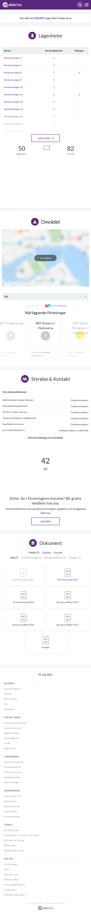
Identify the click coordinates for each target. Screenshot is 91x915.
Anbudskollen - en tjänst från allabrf (21, 835)
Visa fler (45, 138)
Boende (46, 552)
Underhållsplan (11, 738)
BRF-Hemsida (10, 699)
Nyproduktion (10, 811)
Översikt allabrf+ (12, 688)
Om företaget (11, 864)
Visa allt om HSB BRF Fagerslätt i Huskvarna (45, 18)
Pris (6, 704)
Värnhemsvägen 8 (13, 79)
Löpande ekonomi (12, 728)
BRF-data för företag (14, 840)
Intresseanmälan (12, 816)
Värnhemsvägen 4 (13, 65)
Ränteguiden (10, 801)
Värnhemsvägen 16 (13, 109)
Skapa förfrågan (11, 782)
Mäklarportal (10, 845)
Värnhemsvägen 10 (13, 87)
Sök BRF (46, 674)
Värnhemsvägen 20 (13, 123)
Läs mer (45, 521)
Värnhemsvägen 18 (13, 116)
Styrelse (58, 552)
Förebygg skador (12, 777)
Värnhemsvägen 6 (13, 72)
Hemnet (8, 693)
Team (6, 869)
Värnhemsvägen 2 (13, 58)
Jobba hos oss (11, 874)
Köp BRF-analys (11, 830)
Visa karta (45, 257)
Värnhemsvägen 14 (13, 101)
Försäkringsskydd (12, 767)
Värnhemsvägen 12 (13, 94)
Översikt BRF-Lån (12, 796)
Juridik (7, 743)
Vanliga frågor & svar (14, 850)
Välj (6, 296)
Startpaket (9, 709)
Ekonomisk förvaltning (15, 723)
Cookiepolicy (10, 889)
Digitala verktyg (11, 733)
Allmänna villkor (11, 879)
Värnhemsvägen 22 (13, 131)
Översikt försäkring (13, 762)
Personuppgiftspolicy (14, 884)
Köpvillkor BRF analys (14, 894)
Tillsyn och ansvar (12, 772)
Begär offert (10, 748)
